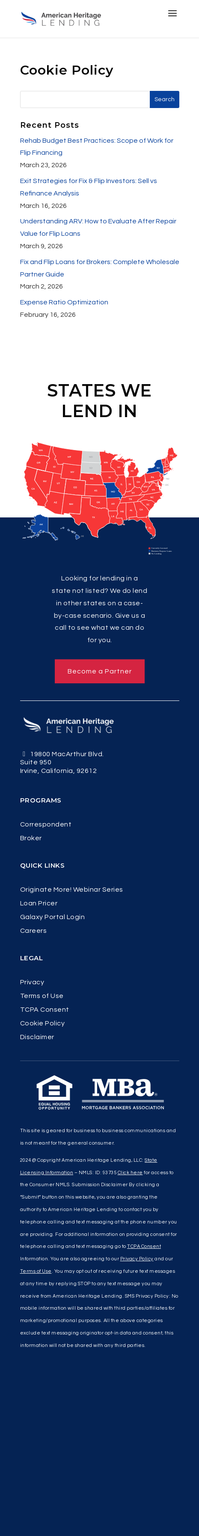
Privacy (32, 982)
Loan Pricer (39, 903)
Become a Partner (100, 671)
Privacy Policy (137, 1258)
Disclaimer (37, 1037)
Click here (130, 1172)
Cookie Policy (42, 1023)
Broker (31, 838)
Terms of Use (42, 996)
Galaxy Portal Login (52, 917)
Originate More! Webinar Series (71, 890)
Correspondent (46, 824)
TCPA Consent (44, 1010)
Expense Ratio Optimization (64, 302)
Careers (33, 931)
